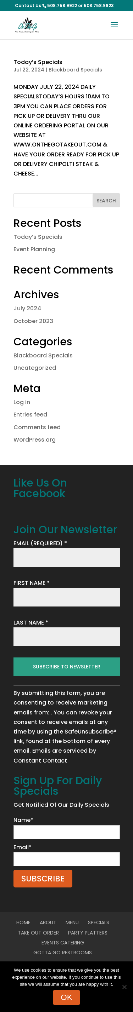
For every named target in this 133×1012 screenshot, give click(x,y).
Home (23, 922)
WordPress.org (34, 440)
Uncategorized (34, 368)
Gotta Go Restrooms (62, 952)
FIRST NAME (31, 583)
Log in (21, 402)
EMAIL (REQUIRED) (40, 543)
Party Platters (87, 932)
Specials (98, 922)
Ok (66, 997)
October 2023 (33, 321)
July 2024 (27, 308)
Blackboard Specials (75, 69)
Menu (72, 922)
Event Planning (34, 249)
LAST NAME (30, 623)
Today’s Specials (37, 62)
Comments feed (37, 427)
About (48, 922)
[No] (124, 986)
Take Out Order (38, 932)
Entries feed (30, 414)
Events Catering (62, 942)
